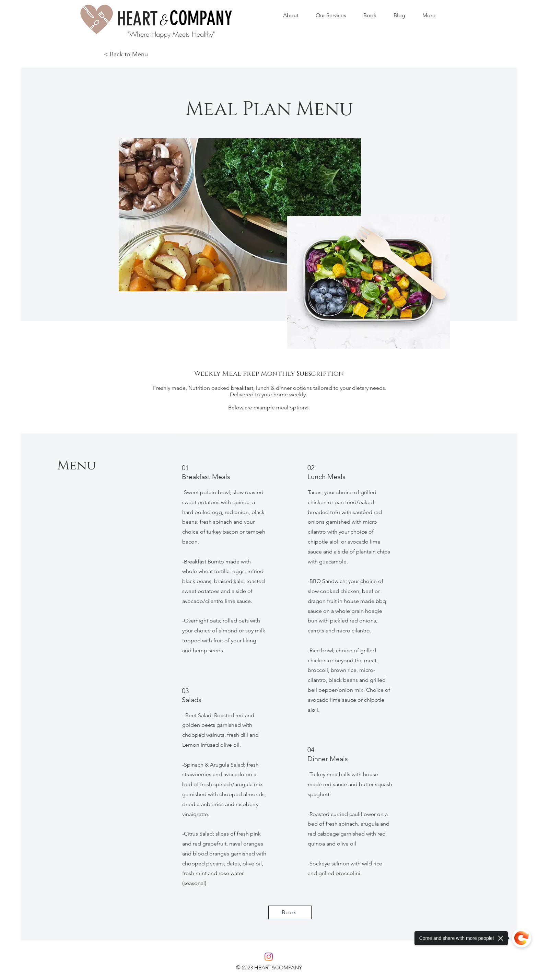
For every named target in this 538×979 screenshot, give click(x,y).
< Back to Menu (126, 54)
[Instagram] (269, 957)
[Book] (290, 912)
